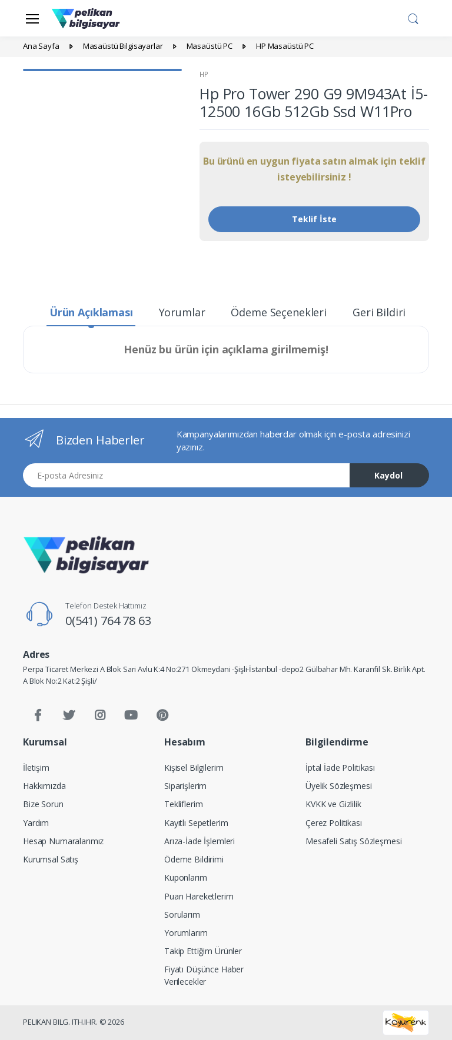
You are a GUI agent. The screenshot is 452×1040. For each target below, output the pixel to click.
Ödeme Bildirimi (194, 859)
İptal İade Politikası (340, 767)
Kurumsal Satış (50, 859)
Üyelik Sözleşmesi (338, 785)
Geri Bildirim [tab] (384, 312)
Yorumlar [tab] (182, 312)
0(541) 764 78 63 (108, 620)
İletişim (36, 767)
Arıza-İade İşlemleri (199, 841)
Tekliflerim (183, 804)
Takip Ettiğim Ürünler (203, 951)
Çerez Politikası (333, 822)
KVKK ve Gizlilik (333, 804)
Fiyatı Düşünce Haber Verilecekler (204, 975)
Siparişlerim (185, 785)
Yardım (36, 822)
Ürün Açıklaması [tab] (91, 312)
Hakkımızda (44, 785)
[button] (413, 17)
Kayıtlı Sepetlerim (196, 822)
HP (204, 74)
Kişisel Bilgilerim (193, 767)
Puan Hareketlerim (199, 896)
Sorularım (182, 914)
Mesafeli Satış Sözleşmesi (353, 841)
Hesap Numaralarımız (63, 841)
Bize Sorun (43, 804)
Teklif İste (314, 219)
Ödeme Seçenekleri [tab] (279, 312)
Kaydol (388, 475)
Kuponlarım (185, 877)
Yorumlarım (186, 932)
